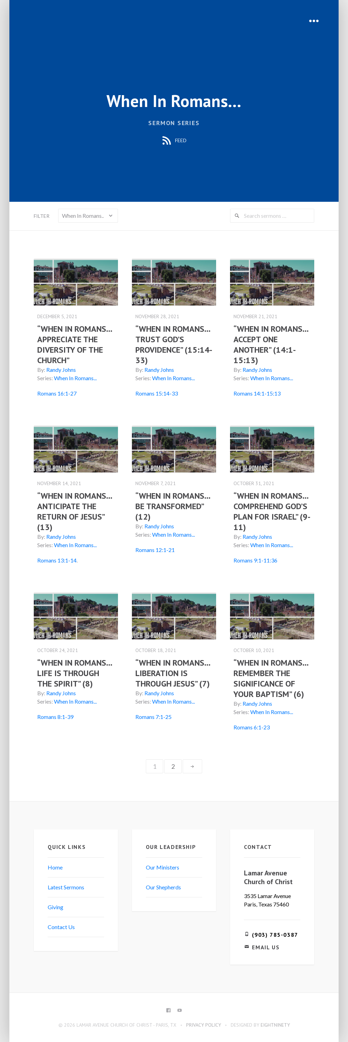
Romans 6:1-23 (251, 726)
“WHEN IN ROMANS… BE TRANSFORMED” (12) (173, 506)
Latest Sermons (67, 886)
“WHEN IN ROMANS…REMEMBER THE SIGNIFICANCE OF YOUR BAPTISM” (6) (270, 678)
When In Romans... (76, 378)
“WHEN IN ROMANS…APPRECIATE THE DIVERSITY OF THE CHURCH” (75, 344)
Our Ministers (163, 866)
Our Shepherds (163, 886)
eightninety (275, 1024)
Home (56, 866)
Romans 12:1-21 (155, 549)
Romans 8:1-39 (56, 716)
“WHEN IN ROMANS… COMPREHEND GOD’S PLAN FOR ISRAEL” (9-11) (270, 511)
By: (42, 369)
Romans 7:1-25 (154, 716)
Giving (56, 906)
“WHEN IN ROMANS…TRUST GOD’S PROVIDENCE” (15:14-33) (173, 344)
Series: (46, 378)
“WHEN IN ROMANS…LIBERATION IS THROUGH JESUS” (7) (173, 672)
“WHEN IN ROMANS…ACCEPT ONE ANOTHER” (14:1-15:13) (270, 344)
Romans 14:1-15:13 (256, 393)
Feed (174, 140)
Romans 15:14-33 (157, 393)
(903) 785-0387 (275, 933)
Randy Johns (62, 369)
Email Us (265, 946)
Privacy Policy (203, 1024)
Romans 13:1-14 (58, 560)
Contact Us (62, 926)
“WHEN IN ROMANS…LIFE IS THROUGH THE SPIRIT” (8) (75, 672)
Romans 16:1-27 (58, 393)
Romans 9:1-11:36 (255, 560)
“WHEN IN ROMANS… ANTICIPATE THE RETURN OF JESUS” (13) (75, 511)
